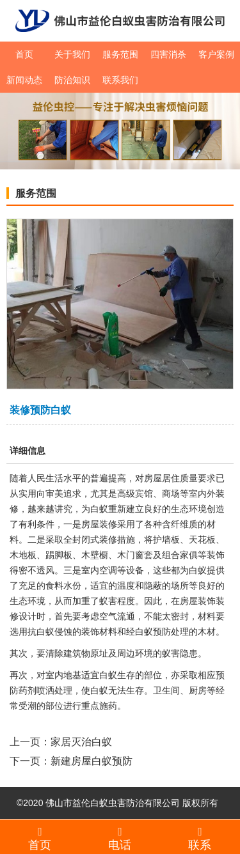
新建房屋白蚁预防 (91, 761)
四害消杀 (168, 54)
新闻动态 (24, 80)
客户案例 (216, 54)
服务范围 (120, 54)
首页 (24, 54)
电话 (120, 838)
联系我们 (120, 80)
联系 (200, 838)
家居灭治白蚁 (81, 741)
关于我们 (72, 54)
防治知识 (72, 80)
